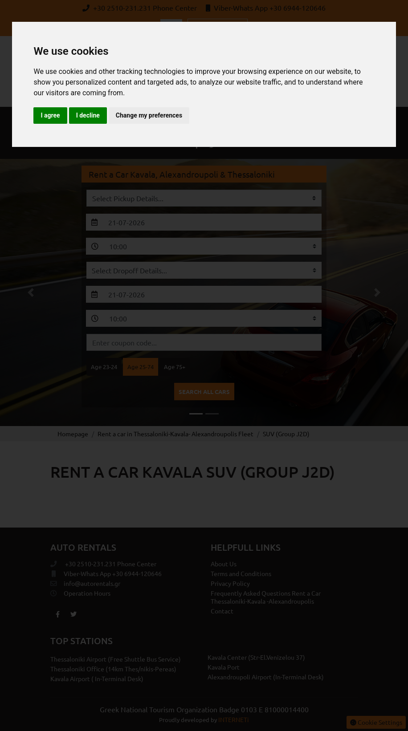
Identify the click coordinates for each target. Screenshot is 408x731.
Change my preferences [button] (149, 115)
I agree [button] (50, 115)
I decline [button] (88, 115)
